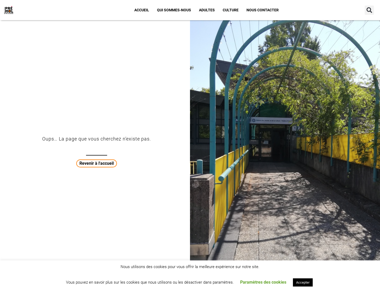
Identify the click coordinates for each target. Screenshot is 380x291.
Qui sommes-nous (174, 10)
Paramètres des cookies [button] (263, 282)
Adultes (207, 10)
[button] (369, 10)
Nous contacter (262, 10)
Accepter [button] (303, 282)
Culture (231, 10)
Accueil (141, 10)
